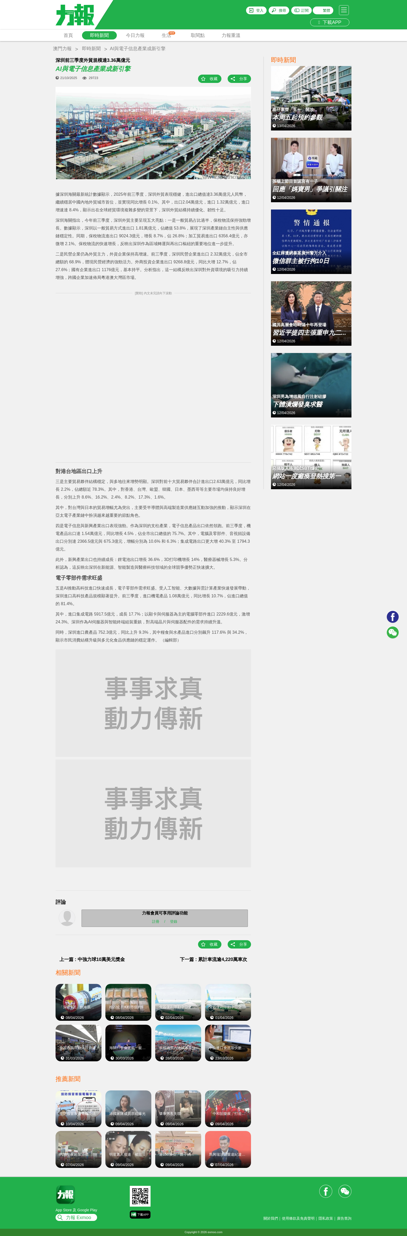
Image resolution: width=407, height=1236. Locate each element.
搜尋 (282, 10)
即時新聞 (99, 35)
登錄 (173, 921)
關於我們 (270, 1218)
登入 (259, 10)
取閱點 (198, 35)
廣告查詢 (344, 1218)
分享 (243, 78)
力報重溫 (231, 35)
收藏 (214, 78)
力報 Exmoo (78, 1217)
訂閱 (305, 10)
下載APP (329, 22)
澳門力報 (62, 48)
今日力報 (135, 35)
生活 (168, 34)
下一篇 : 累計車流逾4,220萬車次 (216, 959)
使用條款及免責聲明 (298, 1218)
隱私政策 (325, 1218)
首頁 (68, 35)
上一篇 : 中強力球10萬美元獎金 (92, 959)
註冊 (155, 921)
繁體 (326, 10)
